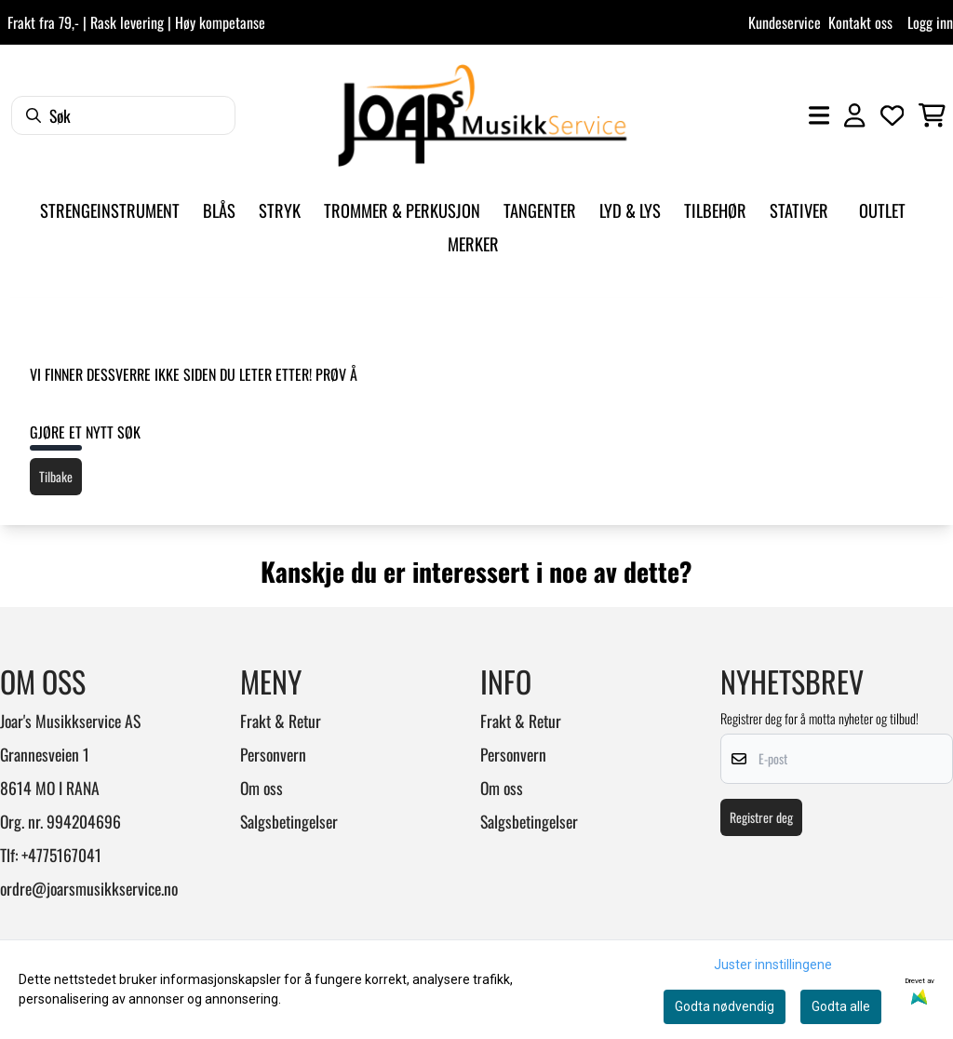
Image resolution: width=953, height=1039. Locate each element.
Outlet (882, 210)
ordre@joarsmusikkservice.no (89, 888)
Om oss (261, 788)
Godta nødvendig (724, 1006)
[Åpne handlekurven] (932, 115)
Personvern (273, 754)
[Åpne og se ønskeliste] (892, 115)
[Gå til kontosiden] (854, 115)
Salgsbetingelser (289, 821)
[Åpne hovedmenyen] (819, 115)
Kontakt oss (860, 22)
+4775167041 (61, 855)
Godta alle (841, 1006)
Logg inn (930, 22)
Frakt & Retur (280, 720)
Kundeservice (784, 22)
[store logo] (482, 115)
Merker (473, 243)
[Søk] (123, 115)
